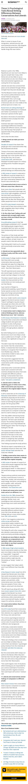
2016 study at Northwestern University (14, 318)
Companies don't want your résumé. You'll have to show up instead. (14, 741)
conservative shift (6, 159)
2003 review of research (9, 173)
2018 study (5, 258)
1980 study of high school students (13, 548)
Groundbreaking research (9, 222)
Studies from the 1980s (8, 495)
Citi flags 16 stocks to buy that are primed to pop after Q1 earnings (13, 763)
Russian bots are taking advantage (12, 108)
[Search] (26, 2)
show (10, 189)
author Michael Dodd (7, 450)
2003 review (6, 462)
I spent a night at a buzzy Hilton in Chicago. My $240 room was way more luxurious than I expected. (15, 747)
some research (21, 298)
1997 (6, 516)
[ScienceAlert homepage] (14, 2)
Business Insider (6, 725)
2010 (9, 516)
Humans (3, 18)
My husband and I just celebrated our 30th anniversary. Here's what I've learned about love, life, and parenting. (14, 734)
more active (5, 193)
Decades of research (7, 144)
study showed (11, 204)
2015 (15, 516)
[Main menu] (2, 2)
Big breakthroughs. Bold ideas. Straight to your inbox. (16, 770)
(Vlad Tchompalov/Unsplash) (7, 33)
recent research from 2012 (13, 591)
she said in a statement (13, 380)
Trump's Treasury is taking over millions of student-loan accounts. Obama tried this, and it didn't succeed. (13, 756)
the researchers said (15, 487)
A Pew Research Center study (10, 572)
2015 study (7, 609)
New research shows (7, 684)
